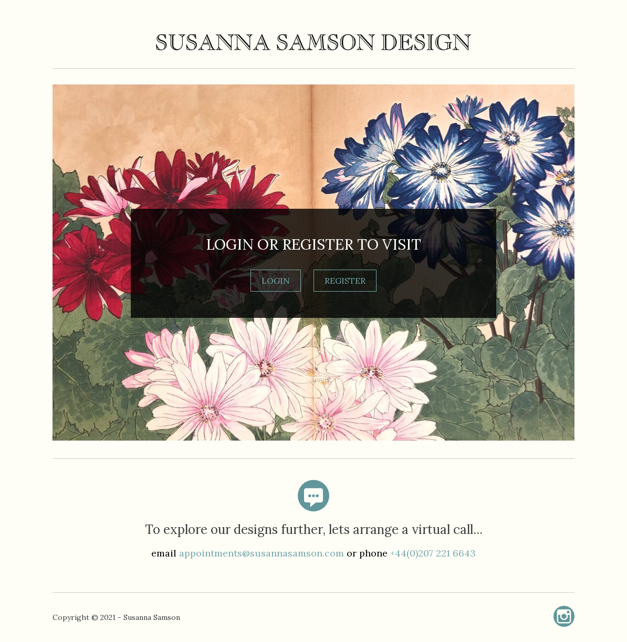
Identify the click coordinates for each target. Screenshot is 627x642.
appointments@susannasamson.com (261, 553)
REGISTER (345, 280)
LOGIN (276, 280)
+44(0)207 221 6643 (433, 553)
